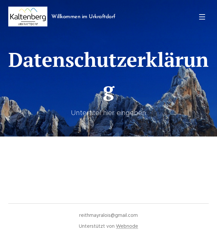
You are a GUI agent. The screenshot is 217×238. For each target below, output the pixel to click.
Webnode (127, 226)
